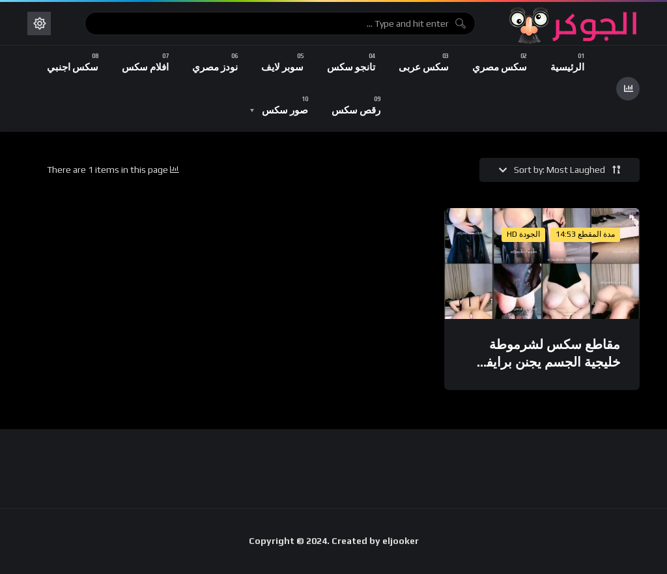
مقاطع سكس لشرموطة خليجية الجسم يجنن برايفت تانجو (547, 362)
